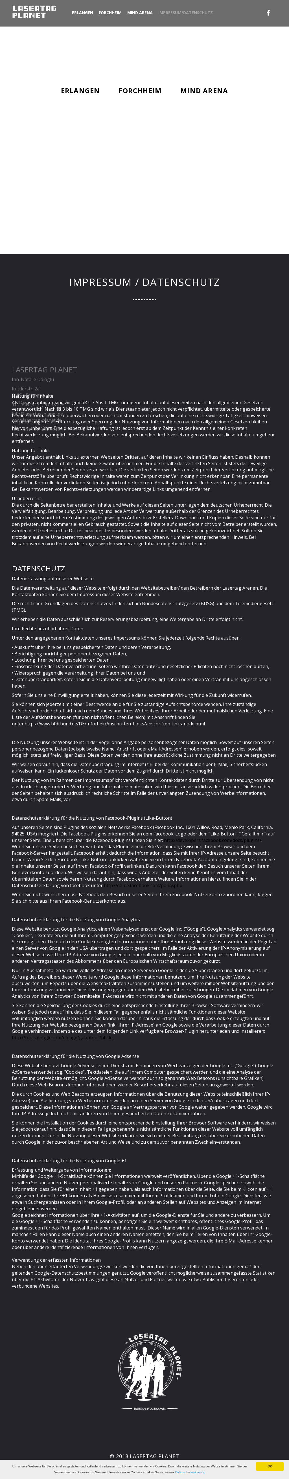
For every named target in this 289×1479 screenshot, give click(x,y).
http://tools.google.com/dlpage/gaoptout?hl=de (62, 1037)
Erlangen (82, 12)
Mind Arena (140, 12)
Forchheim (110, 12)
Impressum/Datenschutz (185, 12)
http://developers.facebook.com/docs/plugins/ (212, 840)
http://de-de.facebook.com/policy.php (143, 885)
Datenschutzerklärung (190, 1472)
